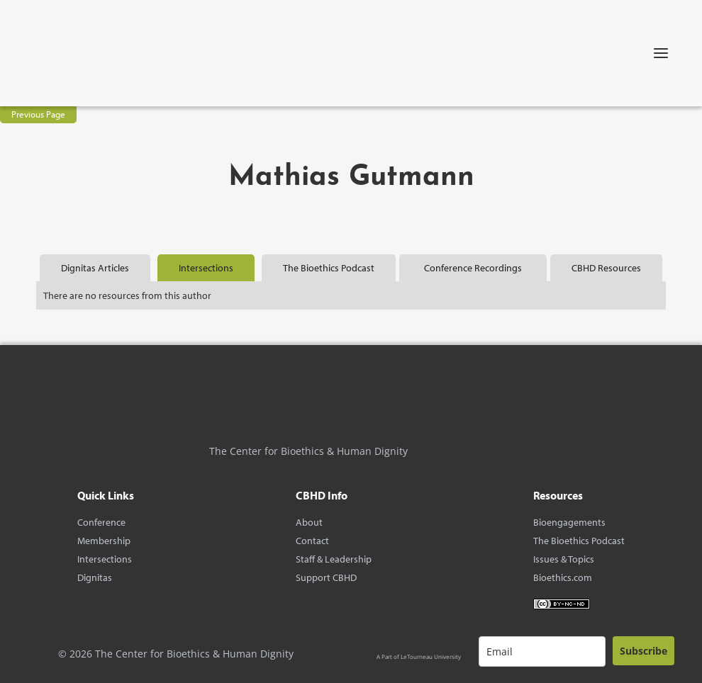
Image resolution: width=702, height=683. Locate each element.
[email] (542, 651)
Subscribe (643, 650)
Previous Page (38, 114)
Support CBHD (326, 577)
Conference (101, 522)
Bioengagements (569, 522)
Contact (312, 540)
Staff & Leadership (334, 559)
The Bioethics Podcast (579, 540)
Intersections (104, 559)
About (309, 522)
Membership (103, 540)
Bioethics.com (562, 577)
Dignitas (94, 577)
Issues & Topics (563, 559)
